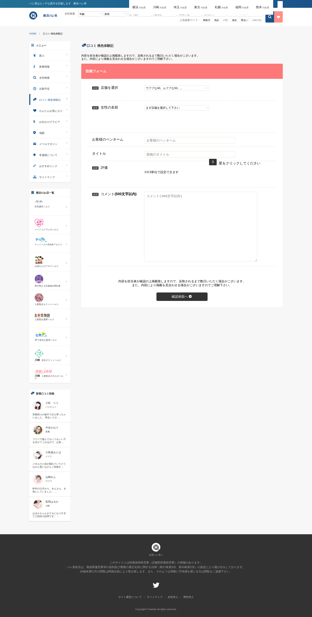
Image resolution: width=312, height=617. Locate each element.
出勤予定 (49, 88)
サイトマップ (49, 177)
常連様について (49, 155)
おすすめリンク (49, 166)
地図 (49, 132)
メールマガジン (49, 143)
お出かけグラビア (49, 121)
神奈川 (206, 20)
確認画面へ (182, 296)
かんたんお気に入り (49, 110)
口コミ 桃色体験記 (49, 99)
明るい (244, 20)
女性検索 (49, 77)
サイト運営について (130, 597)
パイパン (257, 20)
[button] (139, 4)
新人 (49, 55)
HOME (32, 33)
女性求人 (173, 597)
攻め (234, 20)
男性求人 (188, 597)
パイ (225, 20)
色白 (216, 20)
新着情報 (49, 66)
